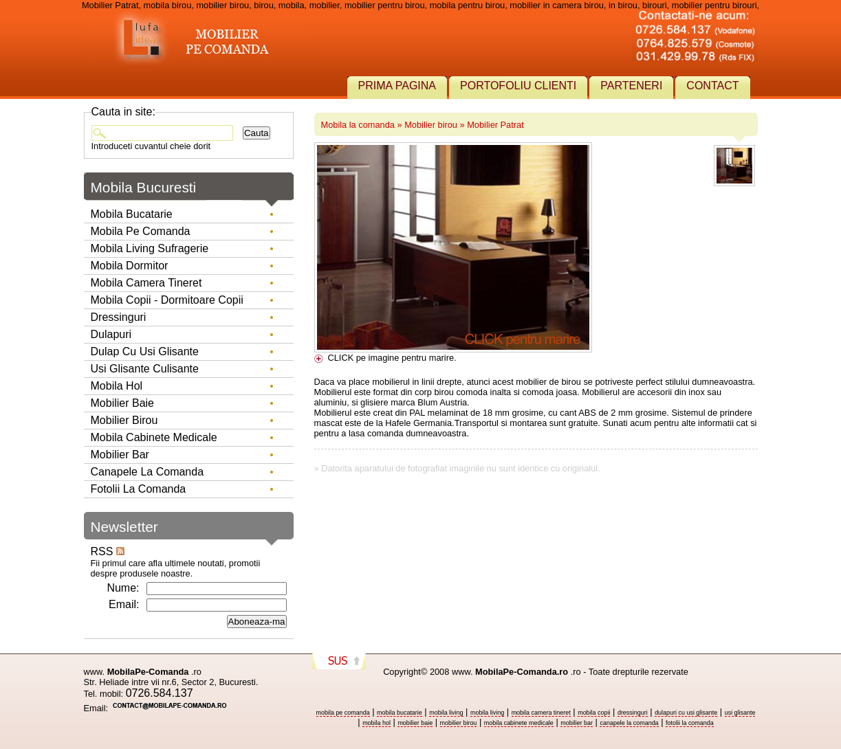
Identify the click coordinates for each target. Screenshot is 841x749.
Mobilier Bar (120, 454)
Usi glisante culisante (145, 368)
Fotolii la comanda (138, 489)
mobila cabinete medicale (519, 722)
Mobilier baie (122, 403)
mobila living (446, 712)
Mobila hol (117, 386)
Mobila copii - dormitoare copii (167, 300)
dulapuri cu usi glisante (686, 712)
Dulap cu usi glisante (145, 351)
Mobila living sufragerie (150, 248)
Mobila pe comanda (140, 231)
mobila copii (594, 712)
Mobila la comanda (358, 125)
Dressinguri (118, 317)
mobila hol (376, 722)
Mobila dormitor (129, 265)
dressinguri (633, 712)
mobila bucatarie (399, 712)
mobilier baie (415, 722)
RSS (107, 551)
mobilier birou (458, 722)
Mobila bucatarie (132, 214)
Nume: (123, 588)
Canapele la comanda (147, 472)
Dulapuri (111, 334)
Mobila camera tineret (146, 283)
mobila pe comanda (343, 712)
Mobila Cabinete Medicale (154, 437)
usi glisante (740, 712)
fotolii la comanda (690, 722)
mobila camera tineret (541, 712)
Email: (124, 604)
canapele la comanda (629, 722)
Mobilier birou (430, 125)
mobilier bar (576, 722)
